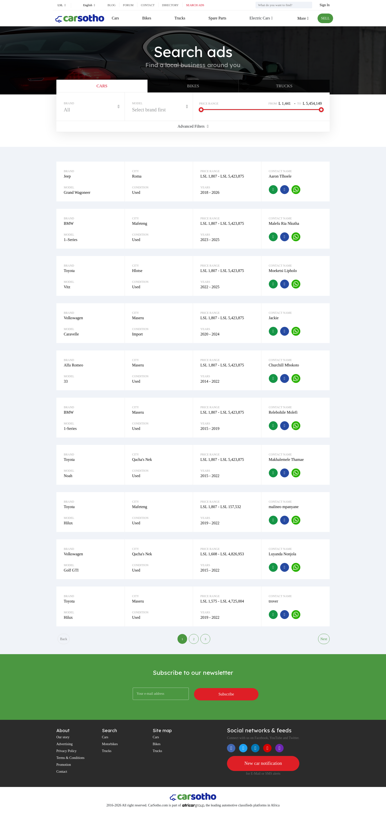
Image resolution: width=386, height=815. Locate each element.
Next (323, 642)
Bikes (146, 18)
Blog (112, 5)
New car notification (263, 767)
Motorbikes (110, 747)
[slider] (201, 111)
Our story (62, 740)
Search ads (195, 5)
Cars (115, 18)
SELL (324, 18)
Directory (170, 5)
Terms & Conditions (70, 761)
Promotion (63, 768)
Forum (128, 5)
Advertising (64, 747)
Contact (148, 5)
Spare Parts (216, 18)
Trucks (179, 18)
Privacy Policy (66, 754)
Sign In (325, 5)
